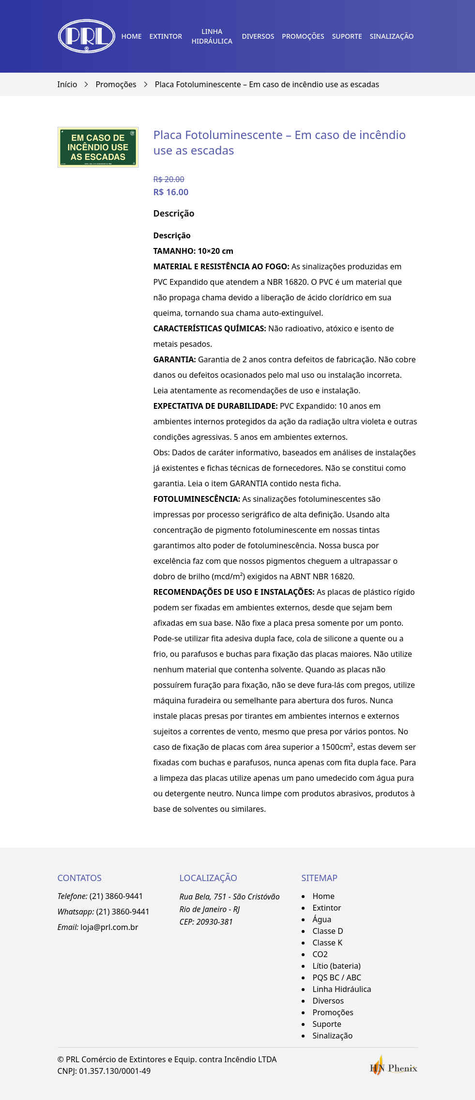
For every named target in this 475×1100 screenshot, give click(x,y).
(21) (104, 911)
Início (67, 84)
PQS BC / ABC (337, 977)
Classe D (328, 931)
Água (322, 919)
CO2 (320, 954)
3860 (121, 911)
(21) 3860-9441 (116, 896)
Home (132, 36)
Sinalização (392, 36)
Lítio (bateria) (337, 966)
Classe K (328, 942)
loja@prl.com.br (109, 927)
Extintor (166, 36)
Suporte (347, 36)
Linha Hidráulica (212, 36)
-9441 (139, 911)
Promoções (303, 36)
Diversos (258, 36)
